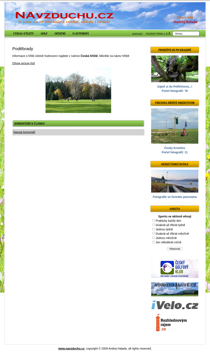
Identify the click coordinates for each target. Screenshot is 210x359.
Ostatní (60, 33)
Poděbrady (22, 48)
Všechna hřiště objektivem (174, 103)
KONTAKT (137, 33)
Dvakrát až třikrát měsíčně (172, 233)
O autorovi (81, 33)
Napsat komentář (24, 132)
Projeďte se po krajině (174, 50)
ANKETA (174, 209)
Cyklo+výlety (23, 33)
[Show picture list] (23, 63)
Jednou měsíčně (166, 238)
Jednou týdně (164, 229)
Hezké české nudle (174, 164)
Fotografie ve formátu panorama (175, 197)
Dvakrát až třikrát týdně (170, 225)
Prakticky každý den (168, 220)
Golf (44, 33)
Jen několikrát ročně (168, 242)
